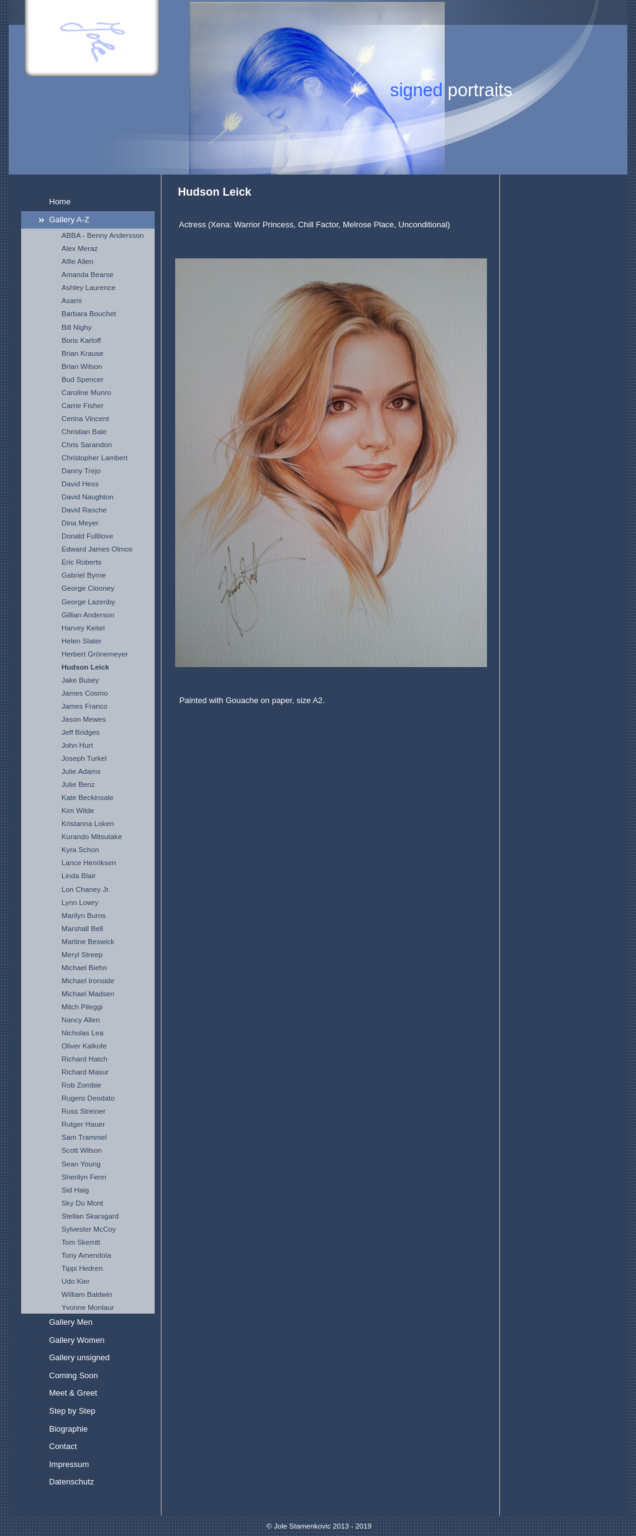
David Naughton (87, 497)
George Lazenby (88, 602)
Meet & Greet (73, 1392)
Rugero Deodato (88, 1098)
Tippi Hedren (81, 1268)
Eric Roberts (81, 562)
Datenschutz (71, 1481)
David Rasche (84, 510)
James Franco (84, 706)
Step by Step (72, 1411)
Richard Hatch (84, 1059)
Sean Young (81, 1164)
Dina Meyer (80, 523)
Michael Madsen (87, 993)
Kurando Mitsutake (91, 836)
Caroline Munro (86, 392)
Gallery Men (71, 1322)
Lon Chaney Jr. (86, 889)
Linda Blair (78, 875)
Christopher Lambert (94, 457)
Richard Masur (85, 1072)
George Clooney (87, 588)
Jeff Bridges (80, 732)
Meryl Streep (81, 954)
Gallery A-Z (69, 219)
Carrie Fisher (82, 405)
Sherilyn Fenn (83, 1177)
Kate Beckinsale (87, 797)
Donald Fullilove (87, 536)
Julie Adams (81, 771)
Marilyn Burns (83, 915)
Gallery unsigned (79, 1357)
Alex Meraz (79, 248)
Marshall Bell (82, 928)
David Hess (80, 483)
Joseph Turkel (84, 758)
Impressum (69, 1464)
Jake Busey (80, 680)
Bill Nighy (76, 327)
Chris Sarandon (86, 444)
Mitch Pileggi (81, 1006)
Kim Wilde (77, 810)
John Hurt (77, 745)
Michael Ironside (87, 980)
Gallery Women (76, 1340)
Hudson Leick (85, 667)
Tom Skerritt (80, 1242)
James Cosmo (84, 693)
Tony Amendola (86, 1255)
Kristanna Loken (87, 823)
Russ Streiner (83, 1111)
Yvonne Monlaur (87, 1307)
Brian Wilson (81, 366)
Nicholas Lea (82, 1033)
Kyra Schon (80, 849)
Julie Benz (78, 784)
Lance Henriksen (88, 862)
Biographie (68, 1429)
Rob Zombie (81, 1085)
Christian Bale (84, 431)
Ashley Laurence (88, 287)
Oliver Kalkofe (84, 1046)
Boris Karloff (81, 340)
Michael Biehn (84, 967)
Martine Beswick (87, 941)
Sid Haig (75, 1190)
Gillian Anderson (87, 615)
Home (60, 201)
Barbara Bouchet (88, 313)
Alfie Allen (77, 261)
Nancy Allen (80, 1020)
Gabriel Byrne (83, 575)
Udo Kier (75, 1281)
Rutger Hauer (83, 1124)
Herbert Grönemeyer (94, 654)
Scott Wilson (81, 1150)
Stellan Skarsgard (90, 1216)
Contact (63, 1446)
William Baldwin (86, 1294)
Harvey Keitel (83, 628)
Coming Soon (73, 1375)
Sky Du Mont (82, 1203)
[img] (318, 87)
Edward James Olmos (96, 549)
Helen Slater (81, 641)
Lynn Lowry (79, 902)
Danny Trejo (81, 470)
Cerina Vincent (85, 418)
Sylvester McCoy (88, 1229)
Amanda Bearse (87, 274)
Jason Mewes (83, 719)
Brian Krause (82, 353)
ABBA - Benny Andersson (102, 235)
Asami (71, 300)
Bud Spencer (82, 379)
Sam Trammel (84, 1137)
